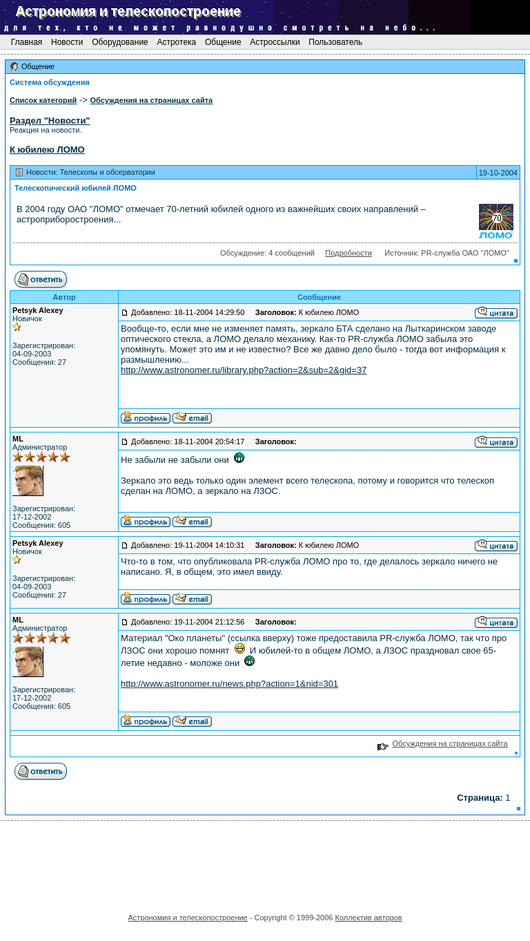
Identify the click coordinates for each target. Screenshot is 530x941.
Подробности (348, 253)
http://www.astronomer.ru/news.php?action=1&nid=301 (229, 683)
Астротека (176, 42)
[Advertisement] (265, 862)
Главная (26, 42)
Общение (223, 42)
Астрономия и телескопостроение (187, 917)
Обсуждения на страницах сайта (442, 743)
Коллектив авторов (368, 917)
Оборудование (120, 42)
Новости (67, 42)
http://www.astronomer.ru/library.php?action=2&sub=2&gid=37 (243, 370)
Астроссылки (275, 42)
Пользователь (335, 42)
